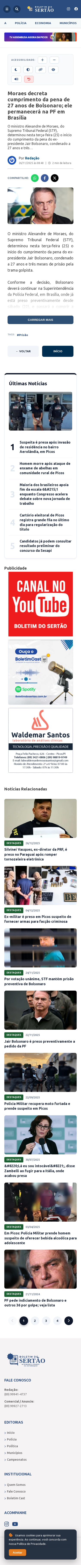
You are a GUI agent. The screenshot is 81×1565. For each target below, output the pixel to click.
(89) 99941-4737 (15, 1394)
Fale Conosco (15, 1491)
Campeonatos (15, 1459)
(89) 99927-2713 (15, 1406)
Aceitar (17, 1552)
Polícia (20, 23)
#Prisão (22, 334)
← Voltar (23, 351)
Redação (32, 158)
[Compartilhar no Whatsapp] (35, 178)
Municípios (68, 23)
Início (57, 351)
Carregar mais (40, 319)
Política (11, 1446)
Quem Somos (14, 1484)
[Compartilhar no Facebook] (45, 178)
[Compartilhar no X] (55, 178)
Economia (43, 23)
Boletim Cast (14, 1498)
